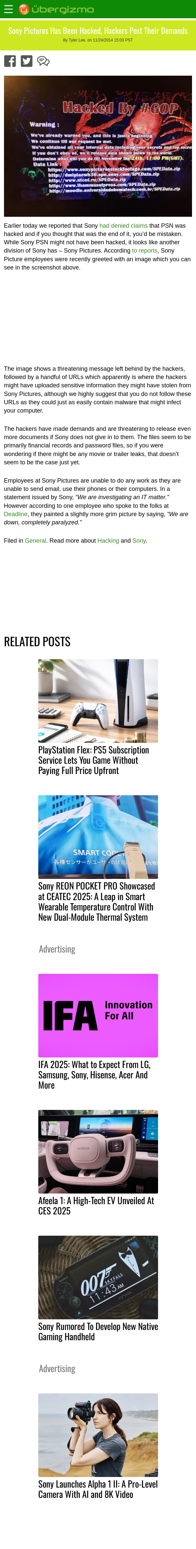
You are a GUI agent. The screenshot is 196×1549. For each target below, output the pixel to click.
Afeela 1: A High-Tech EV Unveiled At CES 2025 (96, 1205)
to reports (144, 250)
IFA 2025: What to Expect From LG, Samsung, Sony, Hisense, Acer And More (94, 1074)
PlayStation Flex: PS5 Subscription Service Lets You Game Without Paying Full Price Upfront (93, 760)
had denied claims (123, 225)
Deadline (16, 514)
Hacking (108, 540)
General (35, 540)
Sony (139, 540)
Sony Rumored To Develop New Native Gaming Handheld (98, 1331)
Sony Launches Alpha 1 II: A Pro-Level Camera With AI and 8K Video (98, 1489)
